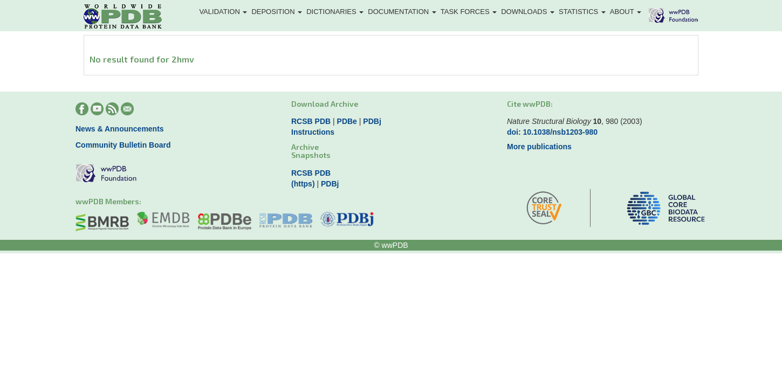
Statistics (582, 12)
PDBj (372, 121)
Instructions (312, 132)
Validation (223, 12)
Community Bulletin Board (123, 145)
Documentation (402, 12)
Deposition (276, 12)
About (625, 12)
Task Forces (469, 12)
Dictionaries (334, 12)
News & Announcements (120, 128)
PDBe (347, 121)
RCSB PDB (311, 121)
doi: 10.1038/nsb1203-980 (552, 132)
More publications (539, 146)
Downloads (527, 12)
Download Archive (324, 103)
